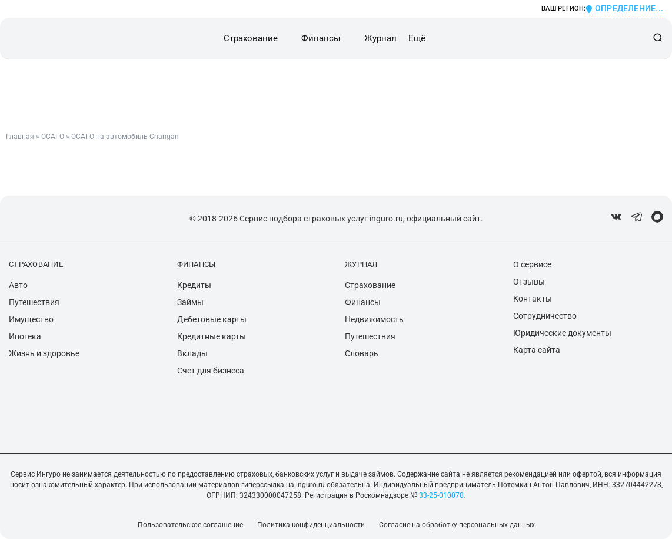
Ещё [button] (416, 38)
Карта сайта (536, 350)
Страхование (370, 285)
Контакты (532, 298)
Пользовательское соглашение (190, 525)
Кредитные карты (211, 336)
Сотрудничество (545, 315)
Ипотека (25, 336)
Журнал (380, 38)
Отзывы (529, 281)
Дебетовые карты (212, 319)
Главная (20, 137)
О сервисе (532, 264)
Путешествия (34, 302)
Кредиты (194, 285)
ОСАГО (52, 137)
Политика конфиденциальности (311, 525)
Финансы (363, 302)
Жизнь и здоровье (44, 353)
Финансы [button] (321, 38)
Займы (190, 302)
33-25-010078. (441, 495)
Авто (18, 285)
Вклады (192, 353)
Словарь (361, 353)
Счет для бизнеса (210, 370)
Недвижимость (374, 319)
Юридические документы (562, 333)
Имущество (31, 319)
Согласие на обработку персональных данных (457, 525)
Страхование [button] (251, 38)
